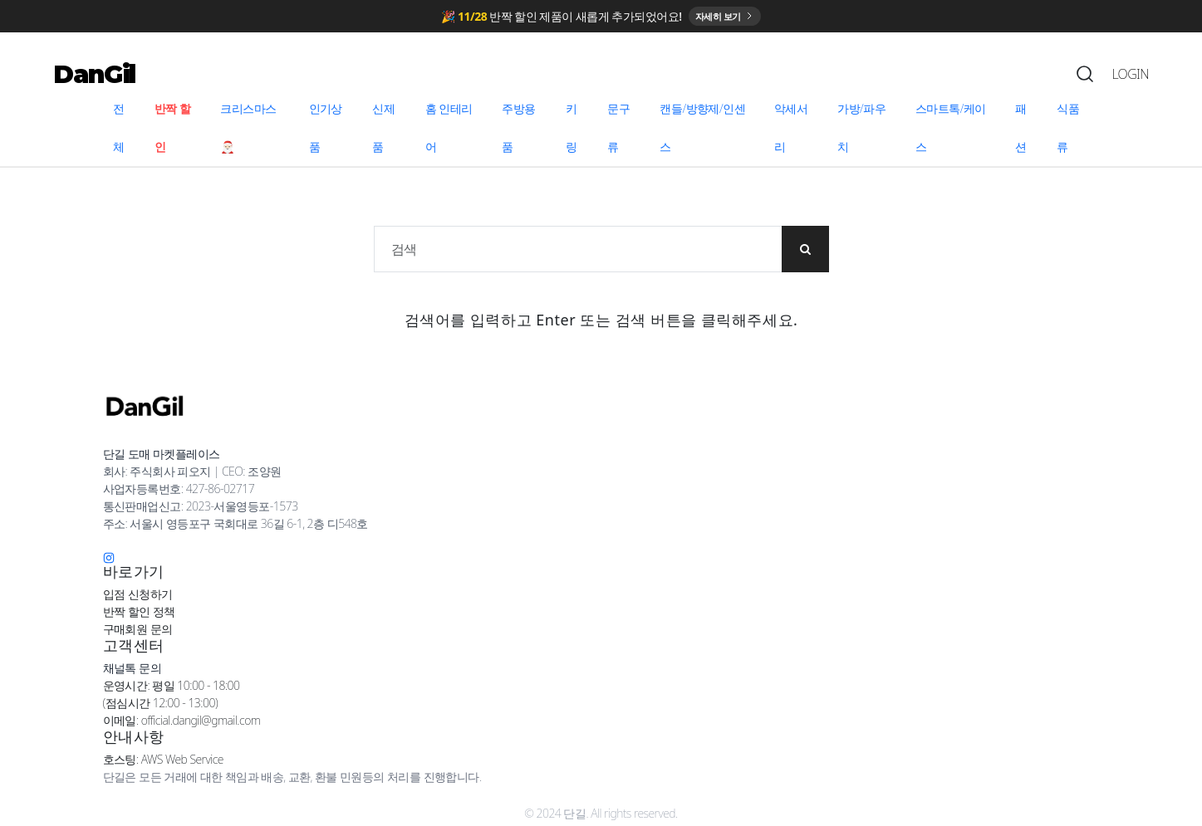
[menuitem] (124, 132)
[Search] (1085, 78)
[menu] (601, 132)
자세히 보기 (724, 17)
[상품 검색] (578, 253)
